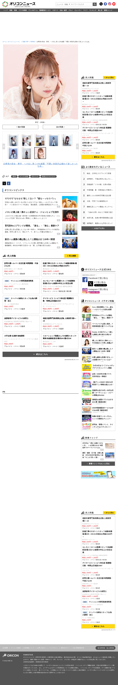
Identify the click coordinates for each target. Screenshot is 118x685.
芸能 (10, 10)
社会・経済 (63, 10)
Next (78, 147)
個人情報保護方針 (78, 648)
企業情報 (111, 648)
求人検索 (72, 256)
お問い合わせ (41, 648)
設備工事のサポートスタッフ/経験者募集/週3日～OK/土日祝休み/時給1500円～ (97, 98)
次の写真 (59, 127)
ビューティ (78, 10)
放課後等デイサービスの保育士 (94, 591)
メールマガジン (53, 648)
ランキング (92, 10)
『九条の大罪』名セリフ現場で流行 (100, 212)
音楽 (15, 10)
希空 (14, 176)
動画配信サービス (45, 10)
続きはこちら (42, 354)
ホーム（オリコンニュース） (12, 41)
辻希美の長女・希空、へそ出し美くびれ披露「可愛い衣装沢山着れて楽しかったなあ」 (40, 165)
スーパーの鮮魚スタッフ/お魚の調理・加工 (97, 613)
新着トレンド (108, 10)
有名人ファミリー (48, 176)
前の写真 (21, 127)
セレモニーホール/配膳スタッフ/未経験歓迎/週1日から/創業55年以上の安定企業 (97, 114)
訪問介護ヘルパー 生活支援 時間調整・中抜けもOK (97, 144)
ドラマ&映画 (23, 10)
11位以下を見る (98, 228)
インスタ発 (24, 176)
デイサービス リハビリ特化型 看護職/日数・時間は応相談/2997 (97, 129)
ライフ (85, 10)
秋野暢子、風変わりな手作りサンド (100, 223)
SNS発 (32, 41)
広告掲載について (28, 648)
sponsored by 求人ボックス (72, 359)
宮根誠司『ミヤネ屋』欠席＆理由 (99, 184)
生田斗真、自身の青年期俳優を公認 (100, 218)
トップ (5, 10)
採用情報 (102, 648)
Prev (4, 147)
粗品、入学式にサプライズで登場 (99, 173)
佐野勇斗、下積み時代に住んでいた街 (100, 179)
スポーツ (55, 10)
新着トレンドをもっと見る (98, 464)
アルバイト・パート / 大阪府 (21, 303)
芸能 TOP (25, 41)
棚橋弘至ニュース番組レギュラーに (100, 207)
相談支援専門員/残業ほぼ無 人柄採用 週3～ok (96, 84)
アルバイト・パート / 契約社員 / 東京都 (60, 286)
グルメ (71, 10)
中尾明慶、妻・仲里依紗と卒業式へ (100, 190)
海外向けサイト (66, 648)
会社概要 (5, 648)
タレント (35, 176)
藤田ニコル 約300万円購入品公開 (99, 195)
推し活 (100, 10)
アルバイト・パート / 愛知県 (21, 268)
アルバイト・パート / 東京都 (21, 285)
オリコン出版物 (16, 648)
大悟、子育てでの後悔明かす (97, 201)
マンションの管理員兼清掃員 (96, 602)
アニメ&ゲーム (33, 10)
